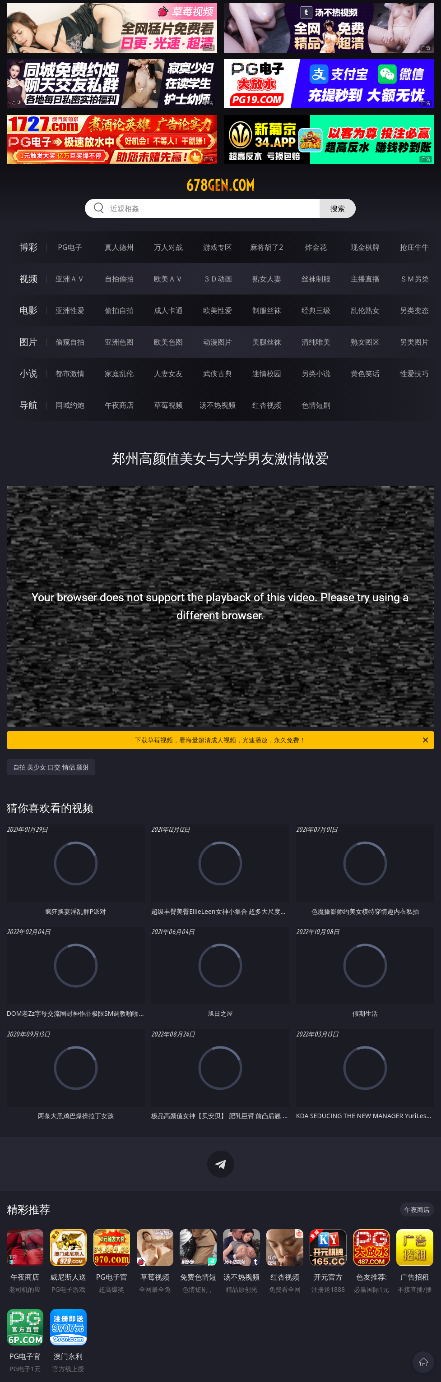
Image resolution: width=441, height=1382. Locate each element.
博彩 (28, 247)
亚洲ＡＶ (70, 279)
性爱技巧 (414, 373)
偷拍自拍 (119, 310)
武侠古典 (217, 373)
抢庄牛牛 (414, 247)
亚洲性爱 (70, 310)
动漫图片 (217, 342)
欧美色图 (168, 342)
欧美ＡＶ (168, 279)
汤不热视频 (218, 405)
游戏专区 (217, 247)
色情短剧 (316, 405)
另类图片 (414, 342)
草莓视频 (168, 405)
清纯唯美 (316, 342)
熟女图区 (365, 342)
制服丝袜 (266, 310)
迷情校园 (266, 373)
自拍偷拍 (119, 279)
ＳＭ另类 (414, 279)
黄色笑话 (365, 373)
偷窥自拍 (70, 342)
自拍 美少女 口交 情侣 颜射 (51, 767)
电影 (28, 310)
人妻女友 (168, 373)
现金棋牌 (365, 247)
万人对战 (168, 247)
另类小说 (316, 373)
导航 (28, 405)
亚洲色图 (119, 342)
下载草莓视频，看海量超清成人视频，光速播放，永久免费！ (282, 740)
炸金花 (316, 247)
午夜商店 (119, 405)
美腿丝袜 (266, 342)
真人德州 (119, 247)
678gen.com (220, 185)
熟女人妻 (266, 279)
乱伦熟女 (365, 310)
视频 (28, 278)
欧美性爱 (217, 310)
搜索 (337, 208)
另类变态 (414, 310)
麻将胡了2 (266, 247)
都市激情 (70, 373)
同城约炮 (70, 405)
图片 (28, 342)
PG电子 (70, 247)
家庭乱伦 (119, 373)
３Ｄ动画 (217, 279)
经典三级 (316, 310)
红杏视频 (266, 405)
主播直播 (365, 279)
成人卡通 (168, 310)
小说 (28, 373)
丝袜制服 (316, 279)
